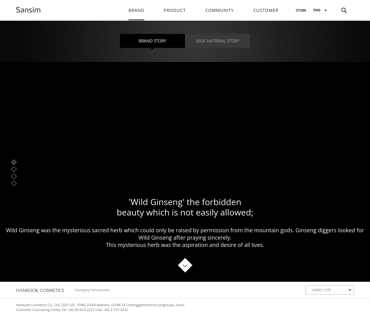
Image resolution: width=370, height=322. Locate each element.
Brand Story (152, 41)
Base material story (217, 41)
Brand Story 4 (14, 183)
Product (175, 10)
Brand (136, 10)
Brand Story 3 (14, 176)
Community (219, 10)
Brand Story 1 (14, 162)
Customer (265, 10)
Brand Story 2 (14, 169)
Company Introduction (92, 290)
